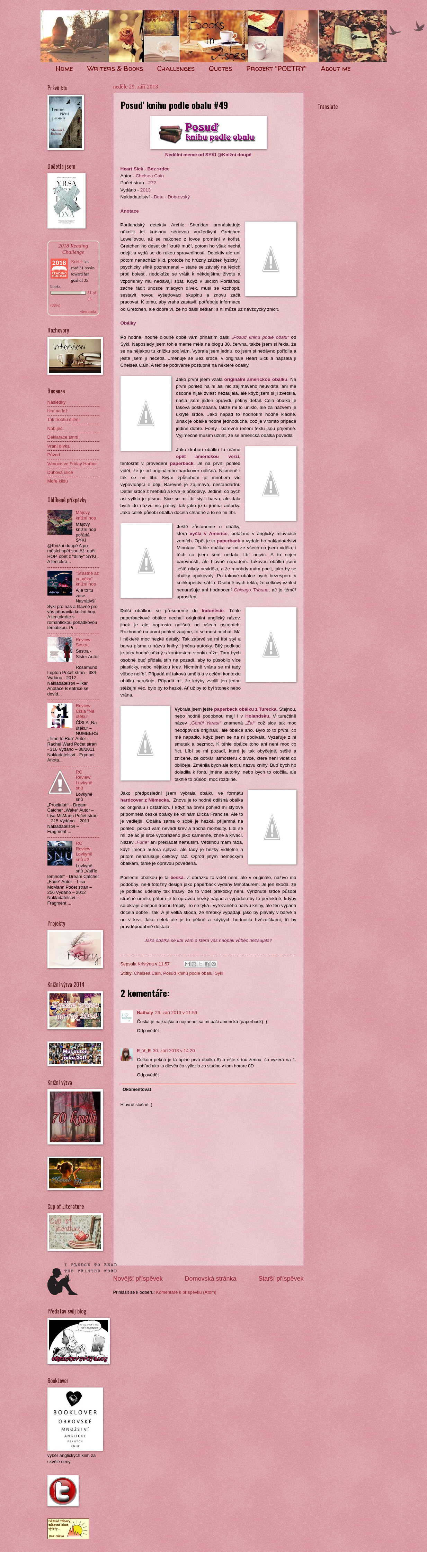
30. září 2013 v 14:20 (174, 1050)
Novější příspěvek (138, 1278)
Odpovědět (148, 1030)
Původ (53, 454)
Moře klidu (57, 481)
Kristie (77, 261)
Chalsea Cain (147, 973)
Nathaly (145, 1012)
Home (64, 68)
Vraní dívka (58, 446)
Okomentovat (137, 1089)
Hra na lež (57, 410)
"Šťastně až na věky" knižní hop (87, 579)
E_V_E (144, 1050)
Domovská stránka (210, 1278)
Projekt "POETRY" (276, 68)
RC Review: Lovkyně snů (84, 780)
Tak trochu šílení (63, 419)
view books (88, 312)
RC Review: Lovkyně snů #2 (84, 851)
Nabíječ (55, 428)
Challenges (176, 68)
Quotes (220, 68)
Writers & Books (115, 68)
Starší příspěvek (280, 1278)
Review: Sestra (84, 642)
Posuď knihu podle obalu (187, 973)
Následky (56, 402)
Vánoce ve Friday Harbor (72, 463)
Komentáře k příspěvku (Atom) (186, 1292)
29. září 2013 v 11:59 (176, 1012)
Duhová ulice (60, 472)
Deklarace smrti (62, 437)
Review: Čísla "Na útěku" (85, 711)
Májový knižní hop (86, 515)
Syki (219, 973)
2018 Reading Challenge (73, 249)
